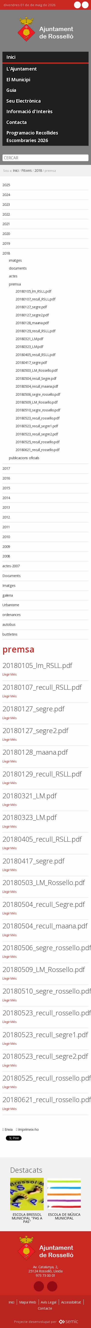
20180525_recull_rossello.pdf (46, 1077)
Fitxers (26, 170)
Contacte (45, 1308)
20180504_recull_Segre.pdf (43, 904)
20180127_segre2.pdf (35, 730)
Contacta (16, 122)
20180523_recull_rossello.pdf (46, 1012)
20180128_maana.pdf (35, 752)
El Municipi (18, 79)
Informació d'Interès (29, 111)
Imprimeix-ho (28, 1129)
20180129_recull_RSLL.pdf (42, 773)
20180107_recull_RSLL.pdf (42, 687)
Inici (11, 57)
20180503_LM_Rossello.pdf (43, 882)
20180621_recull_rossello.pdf (46, 1099)
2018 (38, 170)
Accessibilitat (71, 1302)
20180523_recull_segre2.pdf (45, 1056)
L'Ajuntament (21, 68)
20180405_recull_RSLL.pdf (42, 839)
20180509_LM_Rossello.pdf (43, 969)
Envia (9, 1129)
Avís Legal (48, 1302)
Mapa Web (27, 1302)
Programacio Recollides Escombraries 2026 (32, 136)
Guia (11, 90)
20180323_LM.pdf (29, 817)
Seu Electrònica (23, 101)
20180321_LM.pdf (29, 795)
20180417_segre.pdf (33, 860)
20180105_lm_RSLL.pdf (37, 665)
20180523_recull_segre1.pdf (45, 1034)
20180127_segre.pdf (33, 708)
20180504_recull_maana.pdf (44, 925)
